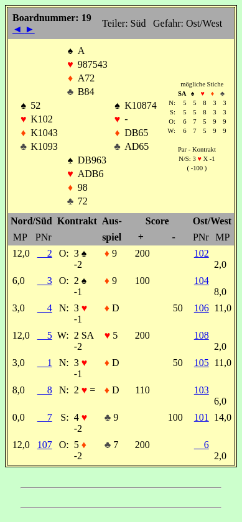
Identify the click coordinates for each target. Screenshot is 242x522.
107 (44, 444)
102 (201, 253)
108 (201, 335)
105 (201, 362)
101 (201, 417)
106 (201, 308)
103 (201, 390)
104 (201, 280)
